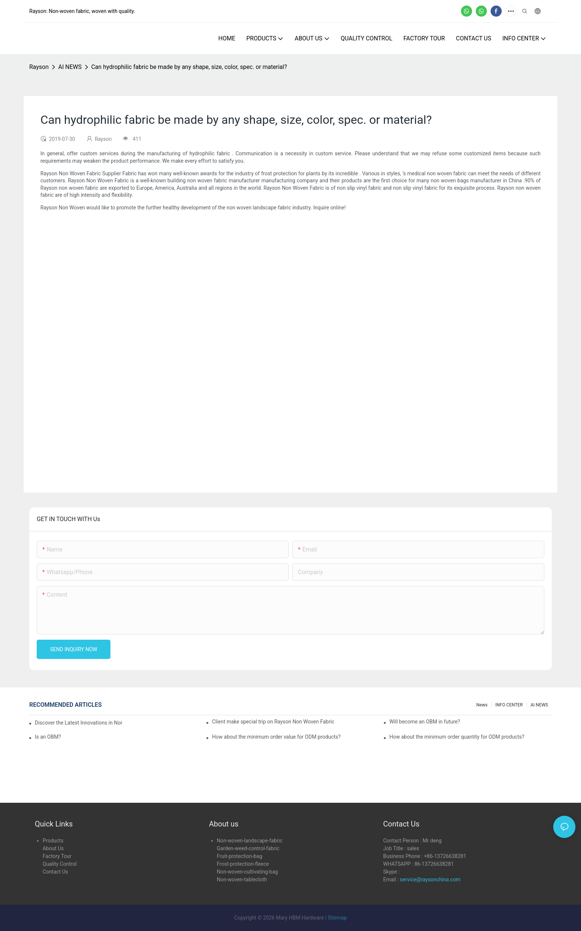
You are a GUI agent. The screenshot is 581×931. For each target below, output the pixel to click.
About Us (53, 848)
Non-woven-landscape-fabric (249, 841)
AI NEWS (70, 66)
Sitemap (337, 918)
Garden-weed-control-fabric (248, 848)
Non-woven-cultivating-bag (247, 872)
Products (53, 841)
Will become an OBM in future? (424, 722)
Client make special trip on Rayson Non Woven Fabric (273, 722)
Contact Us (55, 872)
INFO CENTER (509, 705)
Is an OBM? (48, 737)
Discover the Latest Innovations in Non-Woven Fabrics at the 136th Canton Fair (78, 723)
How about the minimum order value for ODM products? (276, 737)
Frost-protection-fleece (243, 864)
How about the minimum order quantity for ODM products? (456, 737)
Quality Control (60, 864)
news (482, 705)
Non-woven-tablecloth (242, 879)
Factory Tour (57, 856)
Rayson (39, 66)
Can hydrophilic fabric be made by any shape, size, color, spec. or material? (189, 66)
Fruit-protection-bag (239, 856)
